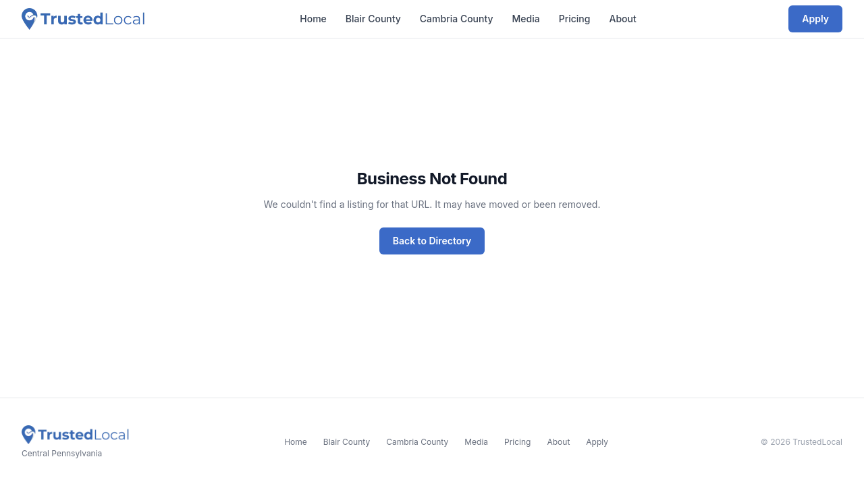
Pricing (575, 18)
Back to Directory (432, 240)
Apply (815, 18)
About (622, 18)
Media (526, 18)
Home (313, 18)
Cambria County (456, 18)
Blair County (373, 18)
